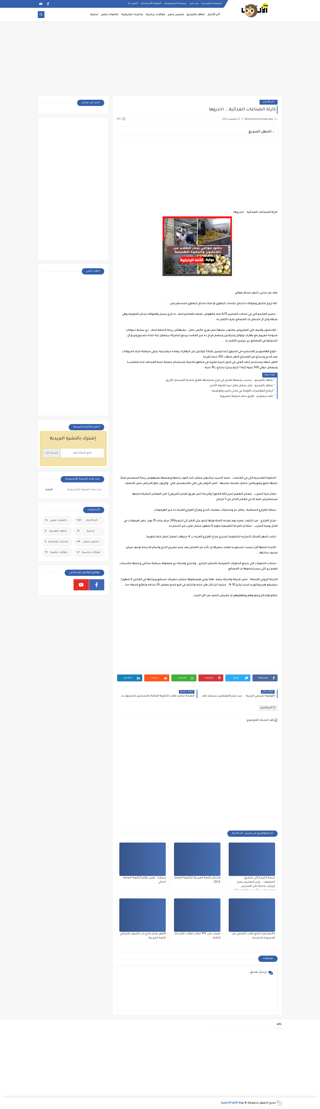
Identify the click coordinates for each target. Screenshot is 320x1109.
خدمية (94, 14)
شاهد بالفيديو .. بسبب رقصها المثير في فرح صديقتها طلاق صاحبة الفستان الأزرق (219, 380)
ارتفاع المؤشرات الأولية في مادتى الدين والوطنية (242, 391)
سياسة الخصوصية (175, 3)
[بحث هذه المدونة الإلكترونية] (80, 490)
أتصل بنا (133, 3)
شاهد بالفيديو (196, 14)
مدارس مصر (176, 14)
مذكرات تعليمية (132, 14)
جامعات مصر (110, 14)
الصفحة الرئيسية (211, 3)
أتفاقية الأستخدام (151, 3)
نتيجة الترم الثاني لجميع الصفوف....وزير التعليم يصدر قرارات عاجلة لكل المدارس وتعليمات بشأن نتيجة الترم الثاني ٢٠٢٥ (253, 886)
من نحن (194, 3)
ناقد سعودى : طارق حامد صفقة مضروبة (246, 396)
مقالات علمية (56, 552)
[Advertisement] (160, 60)
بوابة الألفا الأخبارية (232, 1103)
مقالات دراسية (155, 14)
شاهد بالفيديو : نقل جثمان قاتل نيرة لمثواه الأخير (241, 385)
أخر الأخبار (214, 14)
